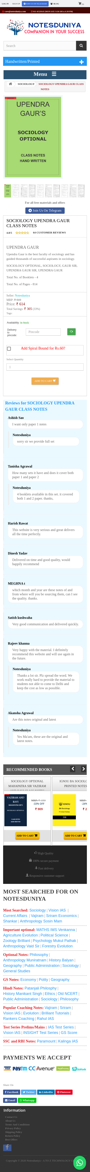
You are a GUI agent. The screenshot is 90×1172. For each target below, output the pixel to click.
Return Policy (12, 1136)
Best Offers (11, 1139)
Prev (72, 769)
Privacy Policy (13, 1128)
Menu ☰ (45, 74)
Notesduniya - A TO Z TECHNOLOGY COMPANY (55, 1160)
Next (83, 769)
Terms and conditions (17, 1124)
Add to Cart (45, 380)
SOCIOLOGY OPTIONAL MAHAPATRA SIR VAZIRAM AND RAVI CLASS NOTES (27, 786)
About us (10, 1121)
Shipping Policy (13, 1132)
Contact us (11, 1117)
